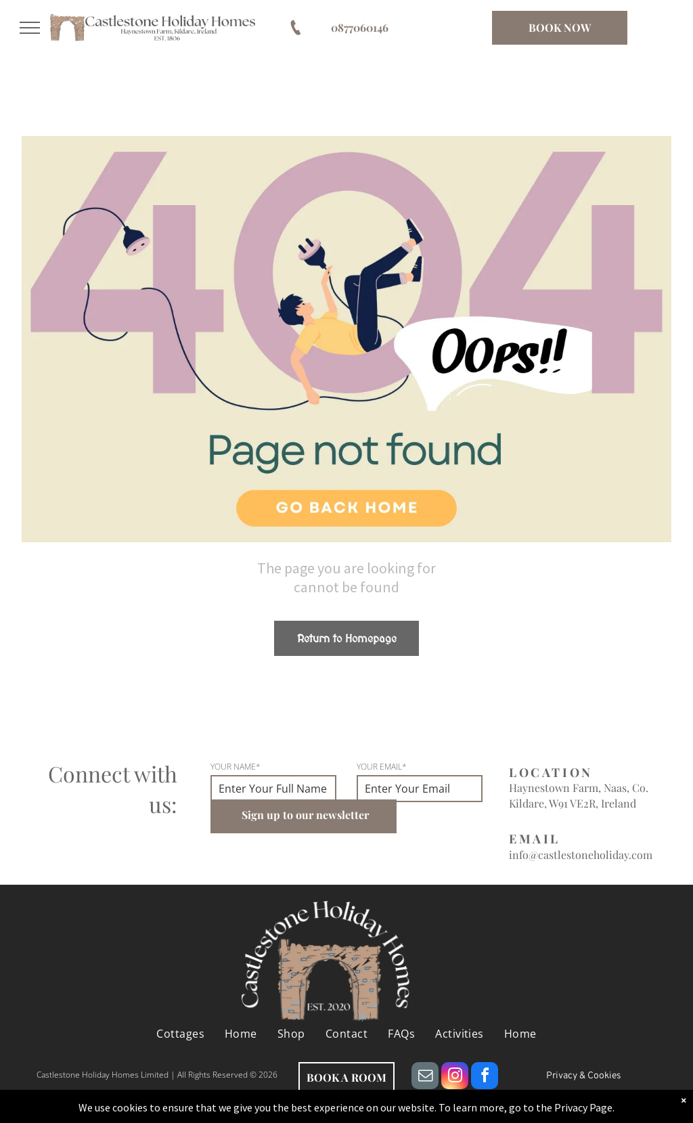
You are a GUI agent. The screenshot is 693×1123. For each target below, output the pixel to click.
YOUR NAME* (235, 766)
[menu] (29, 27)
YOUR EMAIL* (382, 766)
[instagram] (454, 1077)
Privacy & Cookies (583, 1076)
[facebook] (484, 1077)
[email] (425, 1077)
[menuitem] (180, 1033)
